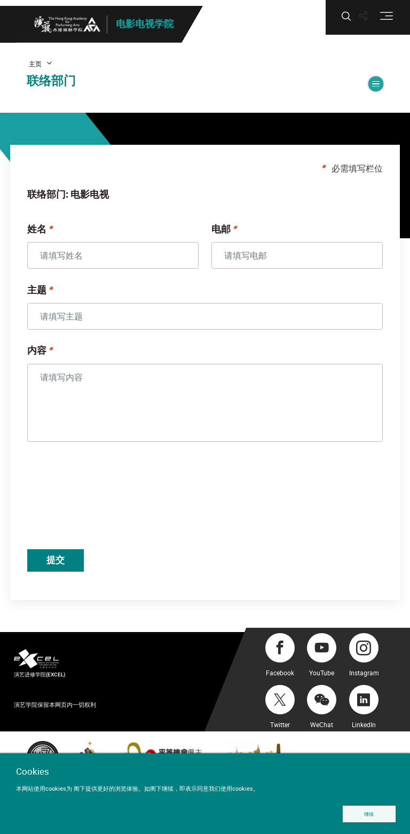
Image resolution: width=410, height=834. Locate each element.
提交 (67, 565)
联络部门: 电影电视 (78, 200)
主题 (47, 295)
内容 (47, 356)
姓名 (47, 234)
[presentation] (120, 502)
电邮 (221, 234)
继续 (368, 813)
